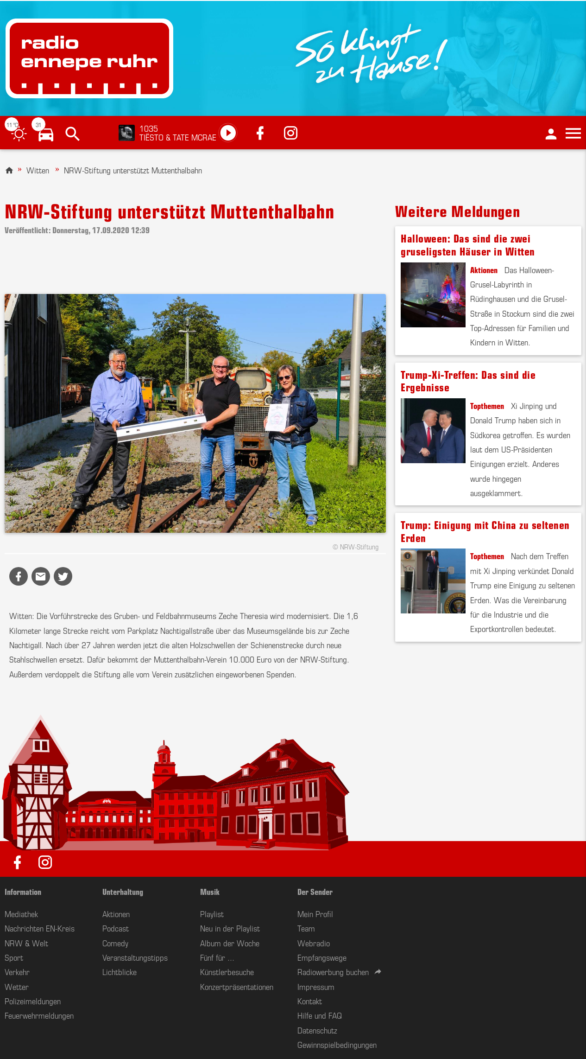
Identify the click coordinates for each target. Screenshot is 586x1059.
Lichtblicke (119, 971)
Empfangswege (322, 957)
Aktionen (484, 269)
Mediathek (21, 913)
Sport (14, 957)
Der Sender (315, 891)
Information (23, 891)
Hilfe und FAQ (319, 1015)
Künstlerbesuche (227, 971)
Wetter (17, 986)
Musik (210, 891)
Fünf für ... (217, 957)
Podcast (115, 928)
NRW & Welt (26, 943)
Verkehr (17, 971)
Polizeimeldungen (33, 1001)
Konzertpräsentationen (236, 986)
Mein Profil (315, 913)
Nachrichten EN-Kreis (40, 928)
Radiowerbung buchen (333, 971)
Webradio (313, 943)
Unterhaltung (122, 891)
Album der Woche (229, 943)
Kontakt (309, 1001)
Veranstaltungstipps (135, 957)
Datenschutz (317, 1030)
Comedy (115, 943)
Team (306, 928)
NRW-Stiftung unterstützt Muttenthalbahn (133, 170)
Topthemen (487, 405)
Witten (37, 170)
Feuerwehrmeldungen (39, 1015)
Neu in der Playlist (230, 928)
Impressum (315, 986)
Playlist (212, 913)
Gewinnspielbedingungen (337, 1044)
